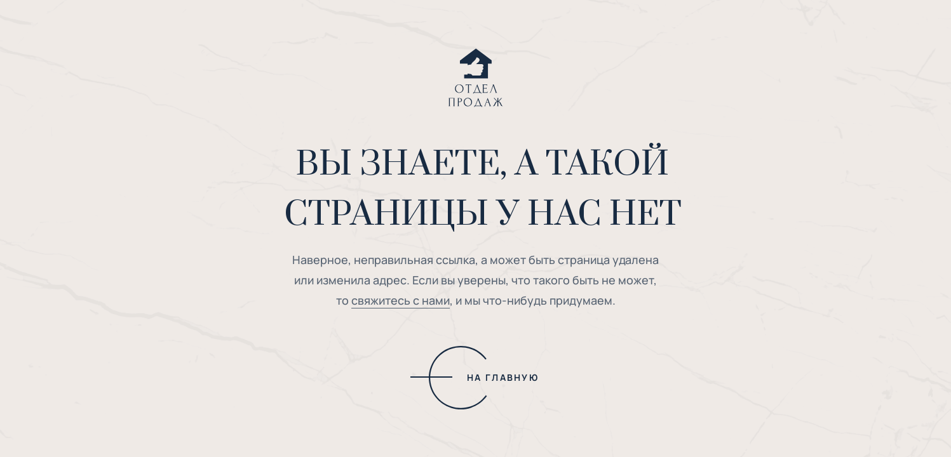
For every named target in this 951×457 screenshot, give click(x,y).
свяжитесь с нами (400, 300)
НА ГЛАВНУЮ (503, 377)
